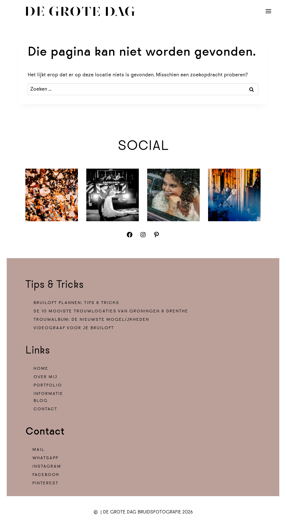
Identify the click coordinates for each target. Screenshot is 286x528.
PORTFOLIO (48, 385)
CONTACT (45, 409)
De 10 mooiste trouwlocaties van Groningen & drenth (109, 311)
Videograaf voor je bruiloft (74, 328)
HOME (41, 368)
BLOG (41, 400)
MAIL (38, 449)
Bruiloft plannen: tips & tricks (76, 302)
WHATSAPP (45, 458)
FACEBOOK (45, 474)
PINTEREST (45, 483)
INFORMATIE (48, 393)
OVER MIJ (45, 376)
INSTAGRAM (46, 466)
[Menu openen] (268, 11)
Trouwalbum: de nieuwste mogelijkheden (91, 319)
